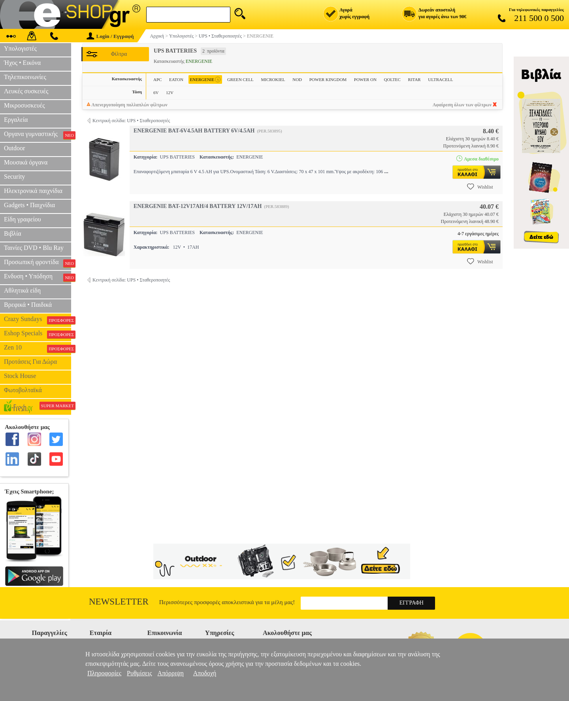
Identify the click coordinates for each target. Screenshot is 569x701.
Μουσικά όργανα (25, 162)
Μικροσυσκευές (24, 105)
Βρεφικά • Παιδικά (28, 304)
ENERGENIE (205, 80)
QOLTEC (392, 79)
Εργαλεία (16, 119)
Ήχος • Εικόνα (22, 62)
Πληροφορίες (104, 673)
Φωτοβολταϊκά (23, 390)
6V (155, 92)
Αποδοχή (205, 673)
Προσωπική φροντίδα (37, 263)
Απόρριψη (170, 673)
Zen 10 (37, 348)
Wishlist (480, 186)
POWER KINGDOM (328, 79)
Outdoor (14, 148)
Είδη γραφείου (22, 219)
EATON (176, 79)
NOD (297, 79)
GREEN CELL (240, 79)
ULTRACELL (440, 79)
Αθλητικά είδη (22, 290)
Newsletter (119, 602)
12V (169, 92)
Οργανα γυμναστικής (37, 134)
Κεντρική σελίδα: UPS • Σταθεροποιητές (131, 120)
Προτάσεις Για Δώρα (30, 361)
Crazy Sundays (37, 320)
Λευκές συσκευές (26, 91)
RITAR (414, 79)
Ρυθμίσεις (139, 673)
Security (14, 176)
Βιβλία (12, 233)
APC (157, 79)
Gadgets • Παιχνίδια (29, 205)
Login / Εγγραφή (110, 36)
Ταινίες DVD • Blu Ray (34, 247)
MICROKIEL (273, 79)
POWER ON (365, 79)
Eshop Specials (37, 334)
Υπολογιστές (20, 48)
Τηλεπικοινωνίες (25, 77)
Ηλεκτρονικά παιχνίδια (33, 190)
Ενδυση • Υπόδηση (37, 277)
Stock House (20, 375)
